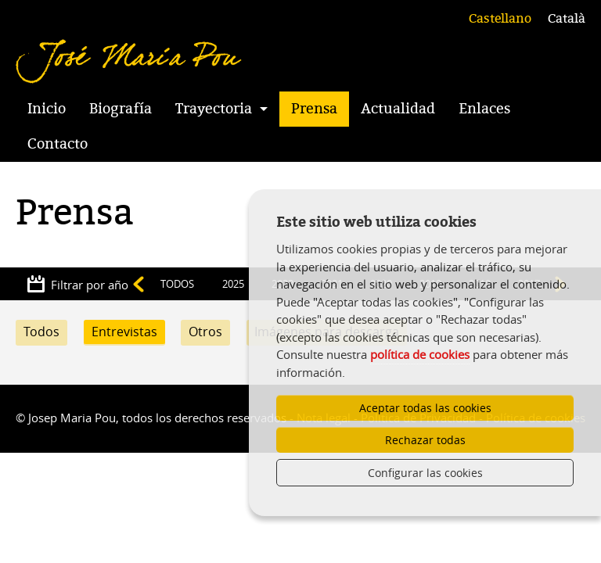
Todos (41, 331)
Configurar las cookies (425, 472)
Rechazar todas (425, 439)
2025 (233, 284)
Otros (205, 331)
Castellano (500, 19)
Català (566, 19)
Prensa (314, 108)
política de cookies (420, 354)
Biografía (120, 108)
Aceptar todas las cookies (425, 407)
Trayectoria (213, 108)
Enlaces (484, 108)
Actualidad (398, 108)
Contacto (57, 143)
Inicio (46, 108)
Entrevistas (124, 331)
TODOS (177, 284)
